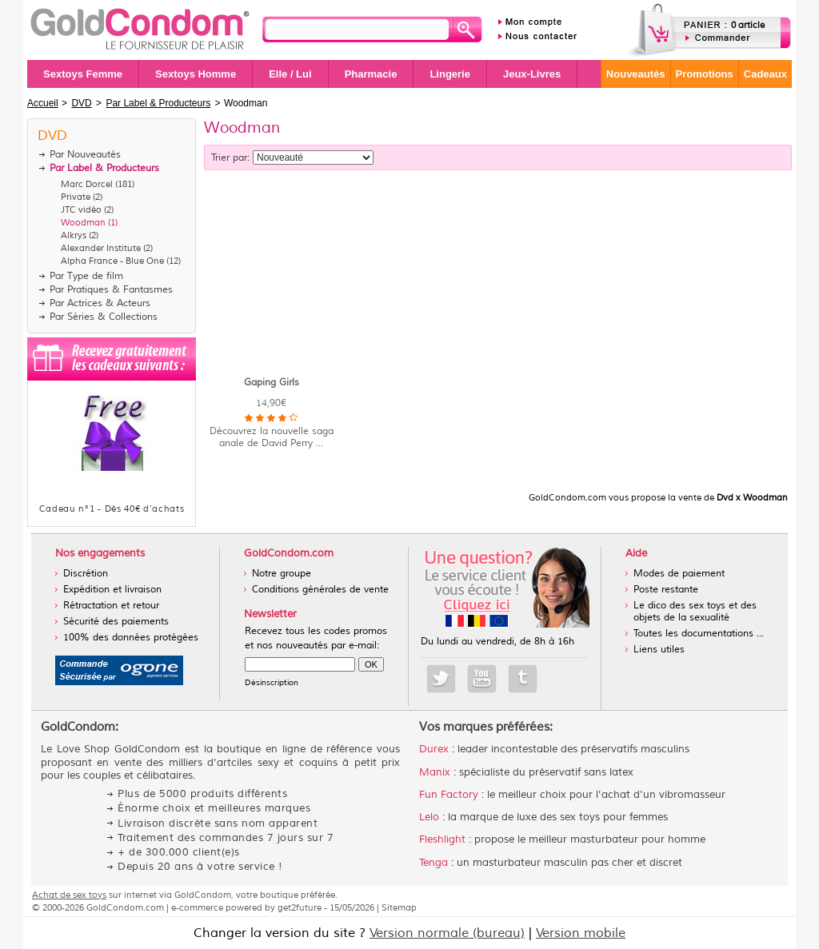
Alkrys (73, 235)
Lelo (429, 817)
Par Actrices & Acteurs (100, 303)
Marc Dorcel (87, 183)
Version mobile (580, 933)
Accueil (42, 103)
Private (75, 196)
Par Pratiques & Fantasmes (111, 290)
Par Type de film (86, 276)
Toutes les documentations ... (698, 634)
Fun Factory (448, 794)
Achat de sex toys (69, 894)
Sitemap (399, 907)
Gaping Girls (271, 383)
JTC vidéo (81, 209)
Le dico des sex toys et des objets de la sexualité (695, 612)
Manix (434, 772)
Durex (434, 749)
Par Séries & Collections (104, 317)
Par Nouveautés (85, 155)
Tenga (433, 862)
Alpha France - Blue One (112, 260)
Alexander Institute (101, 247)
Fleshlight (442, 839)
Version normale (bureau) (447, 933)
